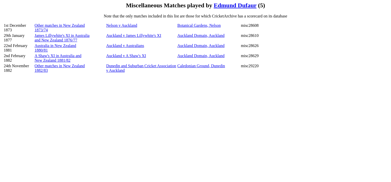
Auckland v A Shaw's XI (126, 56)
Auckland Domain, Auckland (201, 35)
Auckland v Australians (125, 45)
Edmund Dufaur (235, 5)
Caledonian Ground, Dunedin (201, 66)
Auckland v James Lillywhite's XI (133, 35)
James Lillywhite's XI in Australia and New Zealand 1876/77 (62, 37)
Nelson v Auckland (121, 25)
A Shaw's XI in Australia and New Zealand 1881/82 (58, 58)
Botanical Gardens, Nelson (199, 25)
